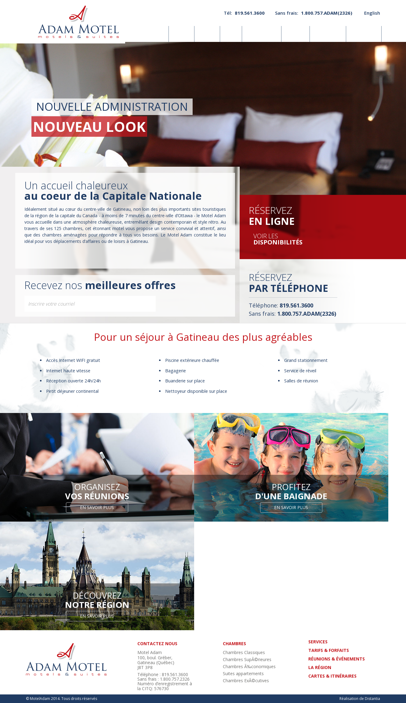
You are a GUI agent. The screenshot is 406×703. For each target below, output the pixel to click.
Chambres (154, 33)
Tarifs (231, 33)
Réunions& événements (262, 34)
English (372, 13)
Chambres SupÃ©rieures (247, 659)
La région (295, 33)
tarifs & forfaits (328, 650)
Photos (207, 33)
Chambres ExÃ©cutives (246, 680)
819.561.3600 (250, 13)
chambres (234, 643)
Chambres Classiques (244, 652)
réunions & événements (336, 659)
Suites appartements (243, 673)
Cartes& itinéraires (328, 34)
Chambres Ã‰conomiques (249, 666)
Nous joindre (364, 33)
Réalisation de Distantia (359, 698)
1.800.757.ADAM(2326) (326, 13)
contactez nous (157, 643)
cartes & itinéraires (332, 676)
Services (182, 33)
